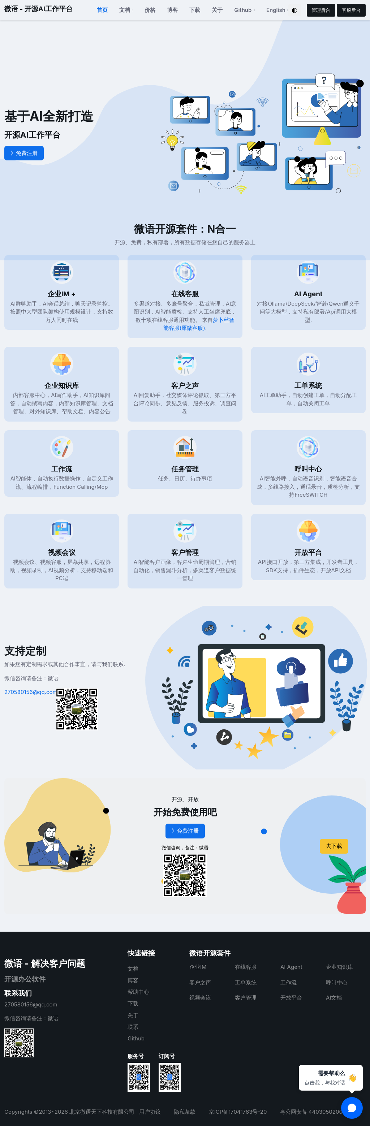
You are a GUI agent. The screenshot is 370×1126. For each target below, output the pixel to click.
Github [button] (242, 10)
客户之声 (185, 385)
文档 (133, 968)
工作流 (61, 469)
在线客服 (185, 294)
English (275, 10)
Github (136, 1038)
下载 (194, 10)
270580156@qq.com (30, 692)
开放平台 (308, 552)
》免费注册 (24, 153)
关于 (217, 10)
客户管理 (185, 552)
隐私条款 (184, 1111)
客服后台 (351, 10)
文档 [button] (124, 10)
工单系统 (308, 385)
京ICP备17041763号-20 (238, 1111)
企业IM (198, 966)
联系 (133, 1026)
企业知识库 (61, 385)
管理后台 (320, 10)
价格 (150, 10)
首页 (102, 10)
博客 (172, 10)
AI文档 (334, 997)
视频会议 (62, 552)
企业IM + (62, 294)
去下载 (334, 845)
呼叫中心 (308, 469)
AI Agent (308, 294)
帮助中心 (138, 991)
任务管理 (185, 469)
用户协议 (150, 1111)
